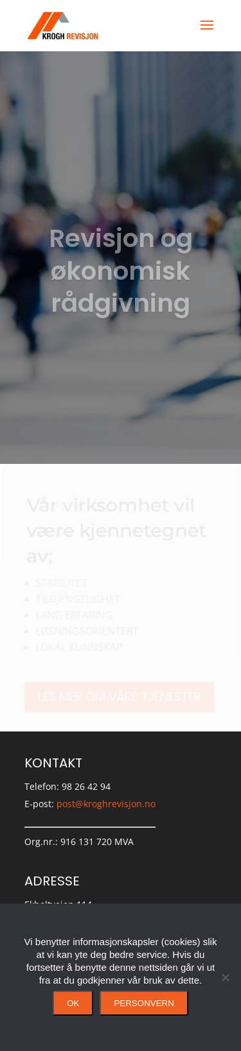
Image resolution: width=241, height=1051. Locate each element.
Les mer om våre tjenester (119, 696)
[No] (225, 977)
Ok (73, 1003)
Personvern (144, 1003)
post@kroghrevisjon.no (106, 804)
